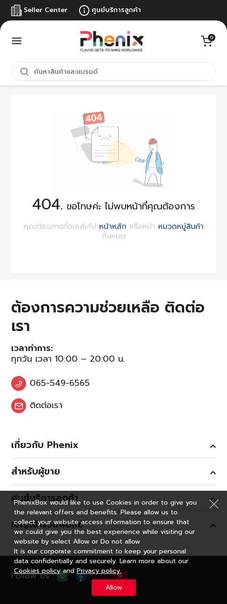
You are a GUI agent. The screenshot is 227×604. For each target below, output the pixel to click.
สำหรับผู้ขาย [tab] (35, 471)
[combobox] (113, 71)
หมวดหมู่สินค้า (181, 226)
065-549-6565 (60, 383)
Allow (114, 587)
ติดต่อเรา (46, 405)
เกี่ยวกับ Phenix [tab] (45, 445)
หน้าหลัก (113, 226)
